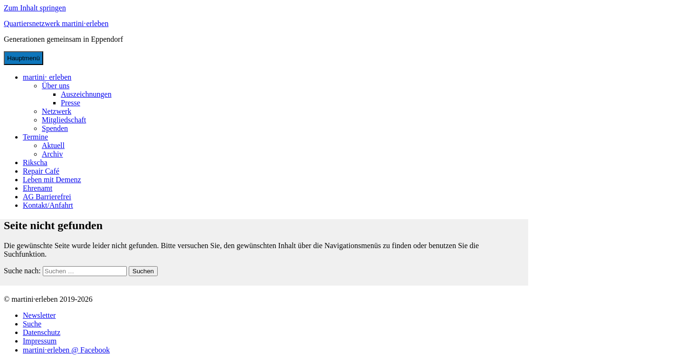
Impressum (40, 341)
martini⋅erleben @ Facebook (66, 350)
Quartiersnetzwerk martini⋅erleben (56, 23)
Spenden (55, 128)
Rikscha (35, 162)
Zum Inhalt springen (35, 8)
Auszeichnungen (86, 94)
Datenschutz (41, 332)
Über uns (55, 86)
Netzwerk (56, 111)
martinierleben (47, 77)
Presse (70, 103)
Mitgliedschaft (64, 120)
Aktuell (53, 145)
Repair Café (41, 171)
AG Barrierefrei (47, 197)
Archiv (52, 154)
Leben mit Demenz (52, 180)
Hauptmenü (23, 58)
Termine (35, 137)
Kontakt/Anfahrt (48, 205)
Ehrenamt (37, 188)
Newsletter (39, 315)
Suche (32, 324)
